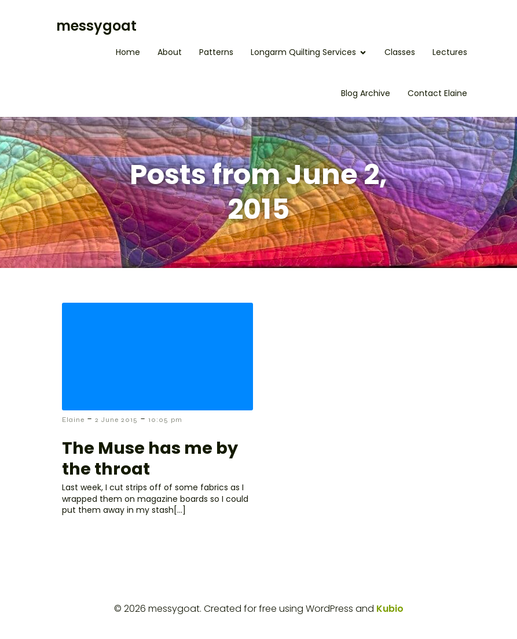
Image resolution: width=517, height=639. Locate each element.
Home (128, 52)
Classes (399, 52)
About (169, 52)
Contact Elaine (437, 93)
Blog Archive (365, 93)
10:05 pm (165, 420)
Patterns (216, 52)
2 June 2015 (116, 420)
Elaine (73, 420)
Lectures (449, 52)
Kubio (390, 608)
